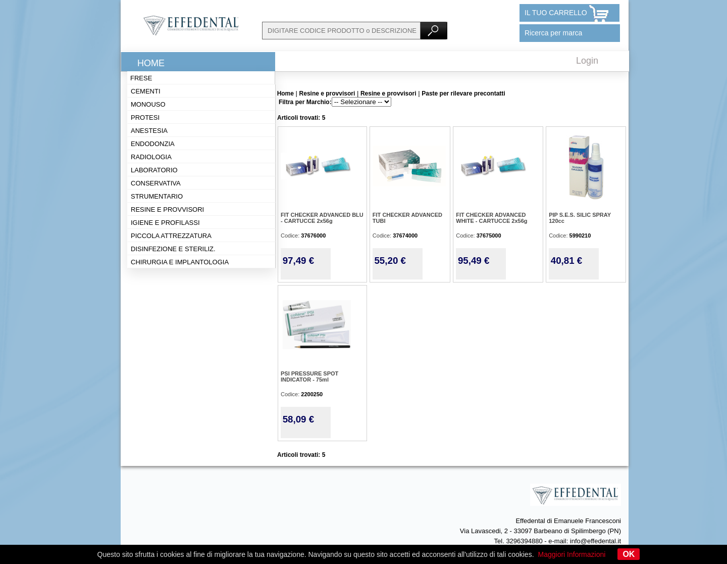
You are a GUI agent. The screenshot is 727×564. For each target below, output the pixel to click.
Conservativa (156, 183)
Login (587, 61)
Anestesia (149, 130)
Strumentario (157, 196)
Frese (141, 78)
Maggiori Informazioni (572, 554)
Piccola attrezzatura (171, 236)
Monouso (148, 104)
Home (151, 63)
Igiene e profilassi (165, 222)
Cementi (146, 91)
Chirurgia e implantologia (180, 262)
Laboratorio (154, 170)
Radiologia (151, 157)
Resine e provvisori (167, 209)
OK (628, 554)
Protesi (145, 117)
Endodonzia (153, 144)
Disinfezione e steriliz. (173, 249)
